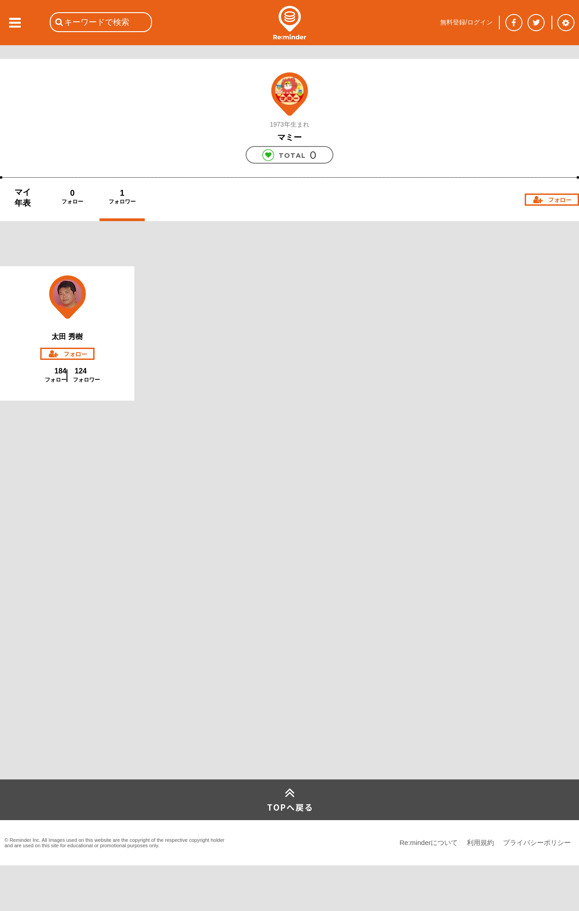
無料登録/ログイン (466, 22)
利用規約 (480, 842)
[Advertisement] (68, 553)
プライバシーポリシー (537, 842)
